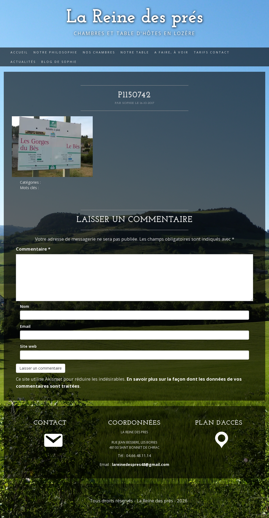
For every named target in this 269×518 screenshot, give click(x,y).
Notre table (134, 52)
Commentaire (33, 249)
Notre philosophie (55, 52)
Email (25, 326)
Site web (28, 346)
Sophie (128, 103)
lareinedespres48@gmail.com (140, 464)
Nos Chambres (99, 52)
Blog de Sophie (59, 62)
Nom (24, 306)
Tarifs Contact (212, 52)
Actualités (23, 62)
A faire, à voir (171, 52)
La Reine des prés (134, 17)
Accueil (19, 52)
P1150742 (134, 95)
